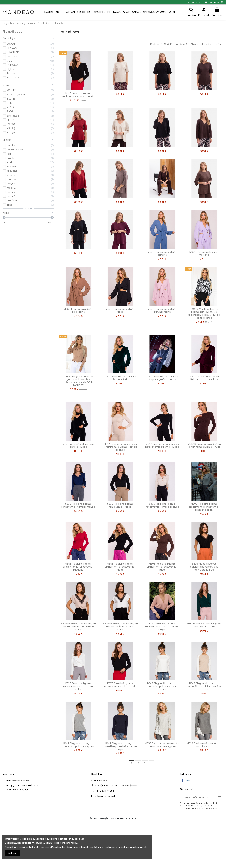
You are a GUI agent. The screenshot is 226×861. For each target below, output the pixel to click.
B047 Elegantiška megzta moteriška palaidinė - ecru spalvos (162, 686)
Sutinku (12, 852)
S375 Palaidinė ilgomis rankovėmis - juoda (120, 505)
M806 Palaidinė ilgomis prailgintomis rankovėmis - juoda (120, 566)
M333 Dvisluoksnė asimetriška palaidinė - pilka (204, 745)
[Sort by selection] (201, 44)
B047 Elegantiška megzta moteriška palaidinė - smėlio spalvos (204, 686)
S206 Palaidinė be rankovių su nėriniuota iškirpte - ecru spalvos (120, 626)
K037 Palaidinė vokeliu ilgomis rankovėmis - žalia (204, 625)
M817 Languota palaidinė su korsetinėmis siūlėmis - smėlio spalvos (120, 447)
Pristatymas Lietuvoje (17, 780)
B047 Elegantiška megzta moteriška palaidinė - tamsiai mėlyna (120, 746)
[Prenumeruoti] (219, 797)
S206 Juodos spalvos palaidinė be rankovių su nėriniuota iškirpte (204, 566)
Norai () (194, 2)
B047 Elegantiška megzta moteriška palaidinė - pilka (78, 745)
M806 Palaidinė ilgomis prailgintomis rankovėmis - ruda (162, 566)
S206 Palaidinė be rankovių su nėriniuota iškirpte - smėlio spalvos (78, 626)
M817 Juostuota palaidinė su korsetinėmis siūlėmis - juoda (162, 445)
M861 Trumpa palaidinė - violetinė (204, 253)
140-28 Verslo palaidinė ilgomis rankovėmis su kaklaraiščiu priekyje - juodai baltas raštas (204, 313)
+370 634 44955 (104, 790)
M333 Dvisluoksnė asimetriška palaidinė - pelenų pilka (162, 745)
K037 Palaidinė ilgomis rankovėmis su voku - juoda (78, 94)
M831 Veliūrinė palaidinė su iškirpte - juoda (78, 445)
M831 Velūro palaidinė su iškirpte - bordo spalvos (204, 378)
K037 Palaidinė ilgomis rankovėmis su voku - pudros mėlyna (162, 626)
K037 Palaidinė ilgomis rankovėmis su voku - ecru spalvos (78, 686)
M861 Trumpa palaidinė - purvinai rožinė (162, 310)
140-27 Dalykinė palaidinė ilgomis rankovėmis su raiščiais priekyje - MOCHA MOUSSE (78, 381)
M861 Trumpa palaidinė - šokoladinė (78, 310)
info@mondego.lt (105, 796)
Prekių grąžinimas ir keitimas (21, 785)
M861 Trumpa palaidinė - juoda (120, 310)
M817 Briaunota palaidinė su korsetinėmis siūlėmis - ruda (204, 445)
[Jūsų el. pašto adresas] (198, 797)
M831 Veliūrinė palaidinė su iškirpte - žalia (120, 378)
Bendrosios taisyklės (16, 789)
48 (218, 44)
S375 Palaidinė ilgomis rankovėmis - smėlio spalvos (162, 505)
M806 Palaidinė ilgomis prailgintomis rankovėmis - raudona (78, 566)
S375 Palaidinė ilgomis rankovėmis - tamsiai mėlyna (78, 505)
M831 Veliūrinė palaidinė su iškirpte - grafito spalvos (162, 378)
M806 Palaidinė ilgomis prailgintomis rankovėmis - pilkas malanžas (204, 506)
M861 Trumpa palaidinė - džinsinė (162, 253)
